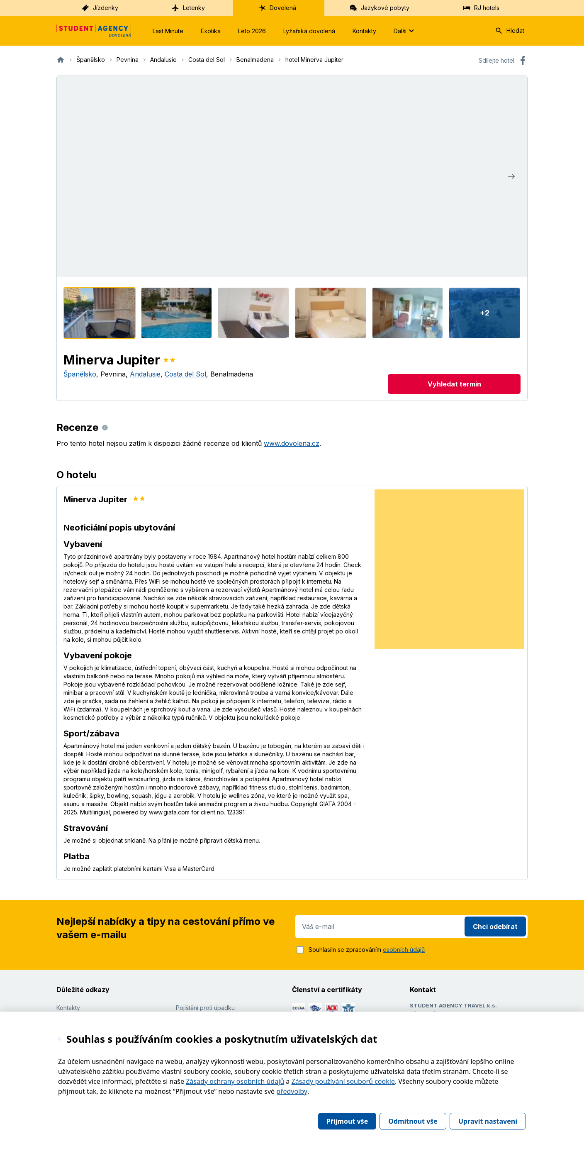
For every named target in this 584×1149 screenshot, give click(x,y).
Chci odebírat (495, 926)
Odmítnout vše (413, 1121)
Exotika (211, 30)
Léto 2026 (252, 30)
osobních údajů (404, 949)
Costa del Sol (185, 374)
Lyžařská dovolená (309, 30)
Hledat (509, 31)
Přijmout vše (347, 1121)
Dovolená (277, 8)
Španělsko (79, 374)
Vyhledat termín (454, 384)
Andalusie (145, 374)
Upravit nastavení (487, 1121)
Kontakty (364, 30)
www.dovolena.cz (291, 443)
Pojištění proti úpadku (205, 1007)
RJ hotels (480, 8)
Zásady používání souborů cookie (343, 1081)
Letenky (188, 8)
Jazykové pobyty (379, 8)
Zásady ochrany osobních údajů (235, 1081)
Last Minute (168, 30)
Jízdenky (99, 8)
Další (405, 31)
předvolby (291, 1091)
